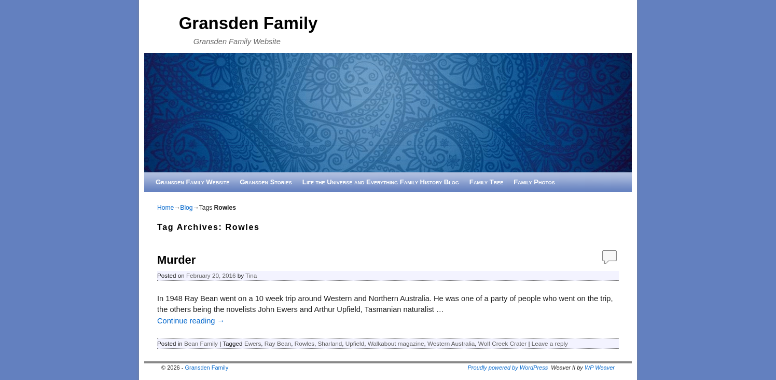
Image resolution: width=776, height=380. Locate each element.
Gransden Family (248, 23)
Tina (251, 275)
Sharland (330, 343)
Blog (186, 207)
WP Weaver (600, 367)
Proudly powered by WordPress (508, 367)
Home (165, 207)
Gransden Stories (266, 182)
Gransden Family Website (192, 182)
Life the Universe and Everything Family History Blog (380, 182)
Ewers (252, 343)
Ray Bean (278, 343)
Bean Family (201, 343)
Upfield (354, 343)
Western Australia (451, 343)
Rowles (304, 343)
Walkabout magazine (396, 343)
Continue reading (191, 321)
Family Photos (534, 182)
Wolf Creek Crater (502, 343)
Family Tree (486, 182)
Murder (176, 259)
